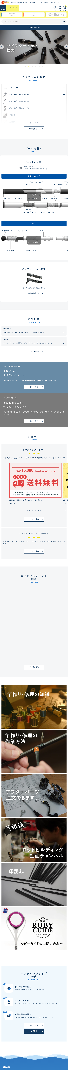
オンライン (12, 14)
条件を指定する (34, 293)
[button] (2, 27)
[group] (34, 47)
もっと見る (34, 123)
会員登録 (34, 1031)
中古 (34, 14)
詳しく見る (34, 387)
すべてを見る (34, 129)
